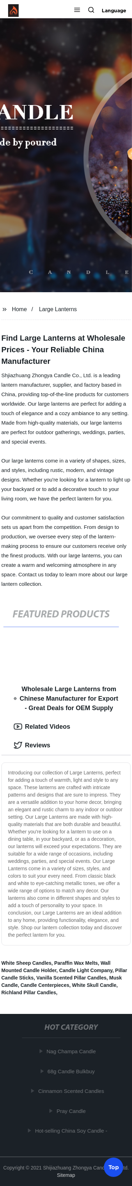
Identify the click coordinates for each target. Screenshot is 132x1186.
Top (113, 1167)
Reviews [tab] (32, 745)
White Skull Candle (94, 985)
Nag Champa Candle (71, 1051)
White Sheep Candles (26, 963)
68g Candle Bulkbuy (71, 1071)
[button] (77, 10)
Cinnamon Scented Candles (72, 1091)
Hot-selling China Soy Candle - (72, 1131)
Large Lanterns (58, 309)
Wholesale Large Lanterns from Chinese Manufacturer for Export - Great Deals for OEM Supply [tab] (66, 699)
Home (19, 309)
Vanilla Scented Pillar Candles (71, 978)
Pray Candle (71, 1111)
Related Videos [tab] (42, 726)
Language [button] (114, 10)
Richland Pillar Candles (28, 992)
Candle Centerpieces (44, 985)
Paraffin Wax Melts (76, 963)
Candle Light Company (85, 970)
